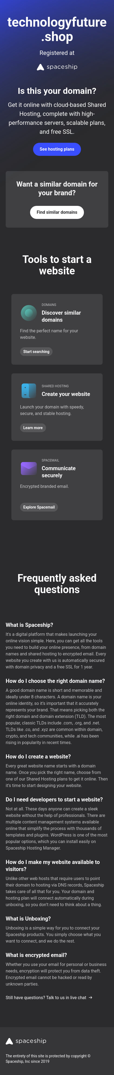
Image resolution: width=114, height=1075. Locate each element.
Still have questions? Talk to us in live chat (49, 997)
